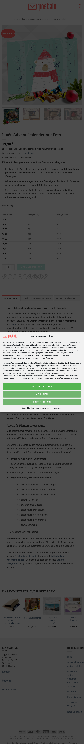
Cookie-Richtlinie (28, 408)
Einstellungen (42, 402)
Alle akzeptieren (42, 386)
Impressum (58, 408)
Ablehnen (42, 394)
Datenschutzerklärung (44, 408)
